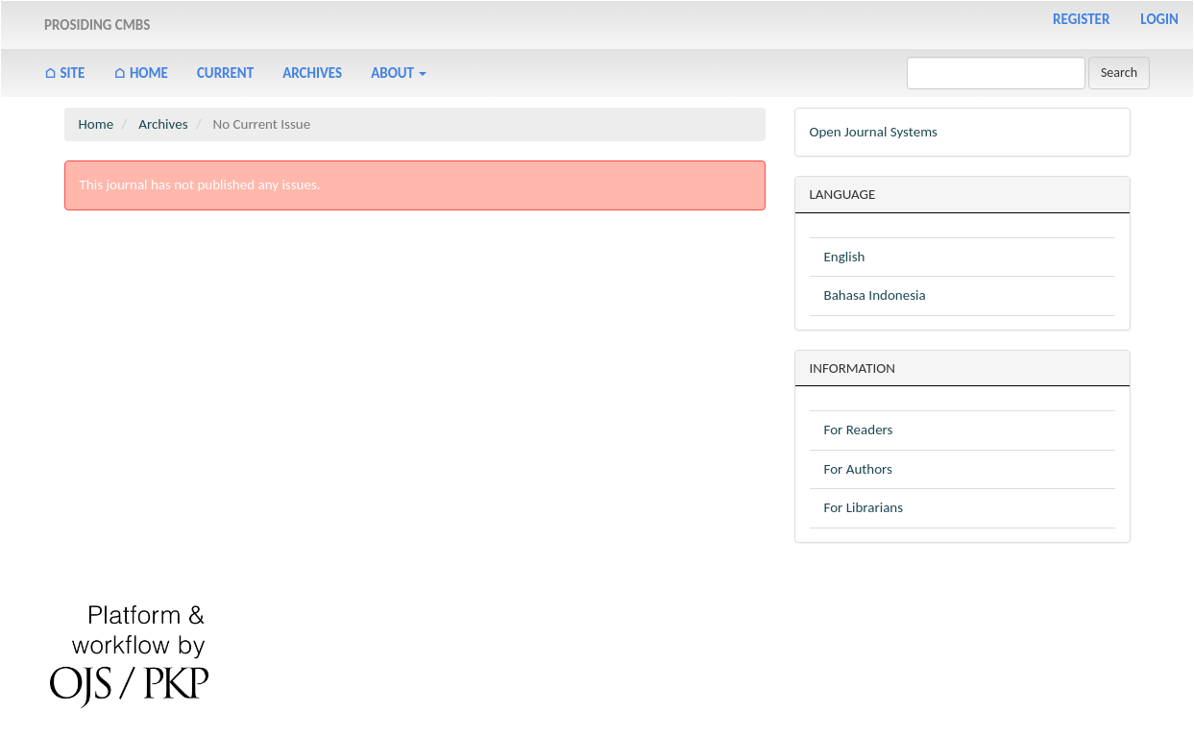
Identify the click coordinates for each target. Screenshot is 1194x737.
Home (96, 124)
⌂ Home (140, 73)
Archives (312, 73)
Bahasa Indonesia (875, 295)
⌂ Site (64, 73)
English (844, 256)
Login (1159, 19)
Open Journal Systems (874, 131)
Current (225, 73)
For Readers (858, 429)
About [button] (398, 73)
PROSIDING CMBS (97, 25)
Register (1081, 19)
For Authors (858, 469)
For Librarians (864, 507)
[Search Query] (996, 73)
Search (1119, 72)
